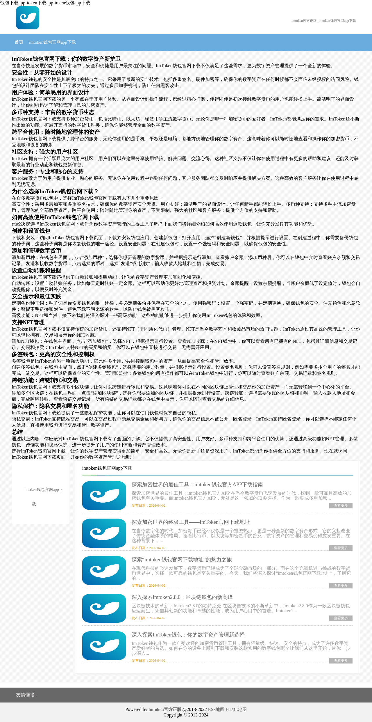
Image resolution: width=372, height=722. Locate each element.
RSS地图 (216, 709)
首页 (19, 42)
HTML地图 (236, 709)
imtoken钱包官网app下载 (52, 42)
